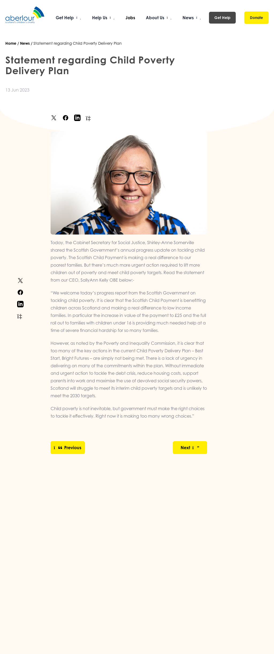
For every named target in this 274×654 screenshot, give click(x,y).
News (25, 43)
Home (10, 43)
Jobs (130, 17)
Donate (256, 17)
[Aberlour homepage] (25, 17)
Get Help (222, 17)
